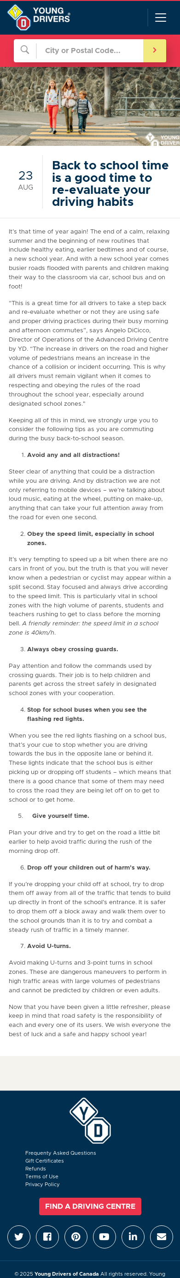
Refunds (35, 1168)
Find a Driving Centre (90, 1206)
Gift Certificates (44, 1161)
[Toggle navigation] (160, 17)
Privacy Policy (42, 1184)
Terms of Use (41, 1176)
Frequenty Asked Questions (60, 1153)
